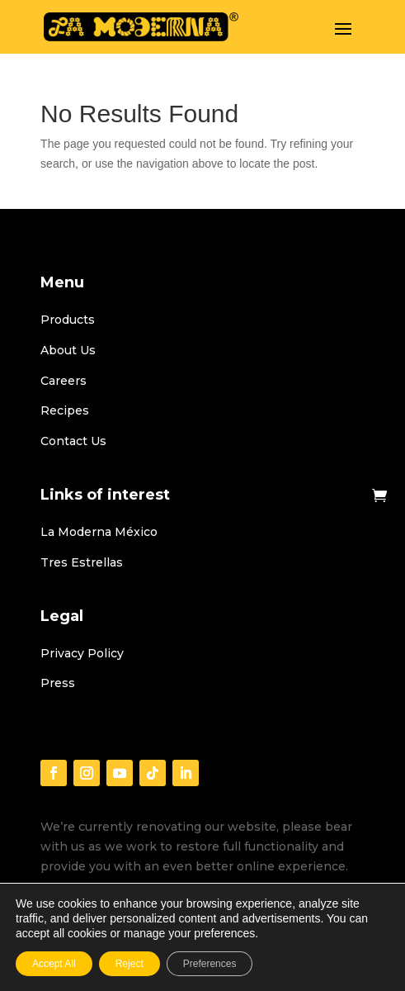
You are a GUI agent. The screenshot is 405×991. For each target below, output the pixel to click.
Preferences (210, 964)
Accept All (54, 964)
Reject (129, 964)
